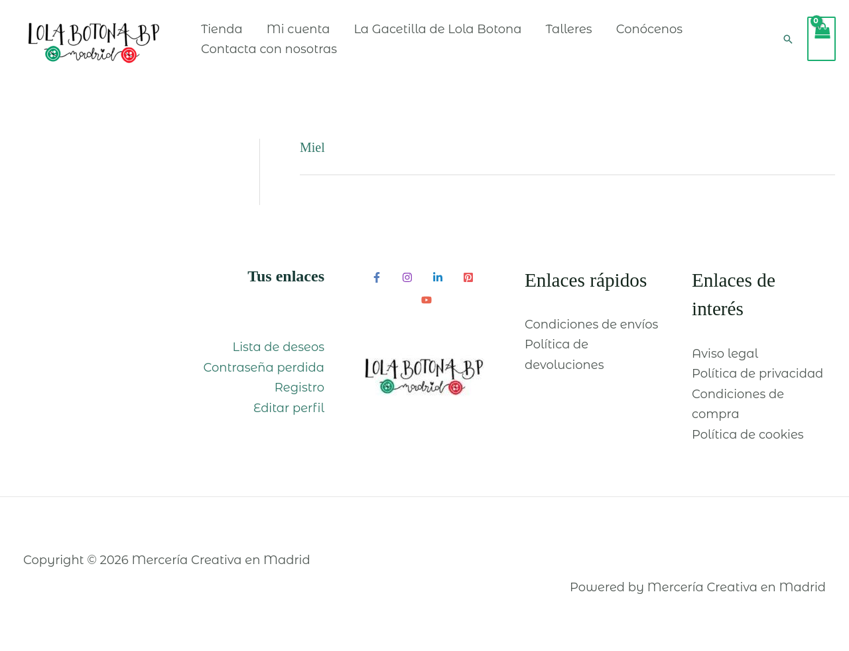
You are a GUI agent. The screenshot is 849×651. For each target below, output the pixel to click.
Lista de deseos (278, 347)
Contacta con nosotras (269, 49)
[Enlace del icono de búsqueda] (788, 39)
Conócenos (649, 29)
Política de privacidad (757, 373)
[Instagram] (407, 277)
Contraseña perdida (263, 367)
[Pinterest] (468, 277)
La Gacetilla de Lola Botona (437, 29)
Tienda (222, 29)
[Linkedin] (437, 277)
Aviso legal (725, 353)
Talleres (569, 29)
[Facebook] (376, 277)
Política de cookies (748, 434)
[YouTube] (426, 300)
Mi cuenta (298, 29)
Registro (299, 387)
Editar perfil (288, 408)
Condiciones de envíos (591, 324)
